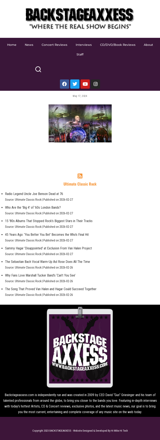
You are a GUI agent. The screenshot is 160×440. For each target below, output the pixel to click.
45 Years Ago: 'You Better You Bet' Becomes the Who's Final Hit (47, 235)
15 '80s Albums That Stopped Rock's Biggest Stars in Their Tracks (49, 221)
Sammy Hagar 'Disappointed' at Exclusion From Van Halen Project (48, 248)
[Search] (38, 71)
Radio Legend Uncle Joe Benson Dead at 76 (34, 194)
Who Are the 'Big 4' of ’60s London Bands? (33, 207)
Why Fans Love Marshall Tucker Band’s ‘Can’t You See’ (40, 275)
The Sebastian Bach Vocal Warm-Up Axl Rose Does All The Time (47, 262)
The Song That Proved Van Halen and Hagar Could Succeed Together (51, 289)
